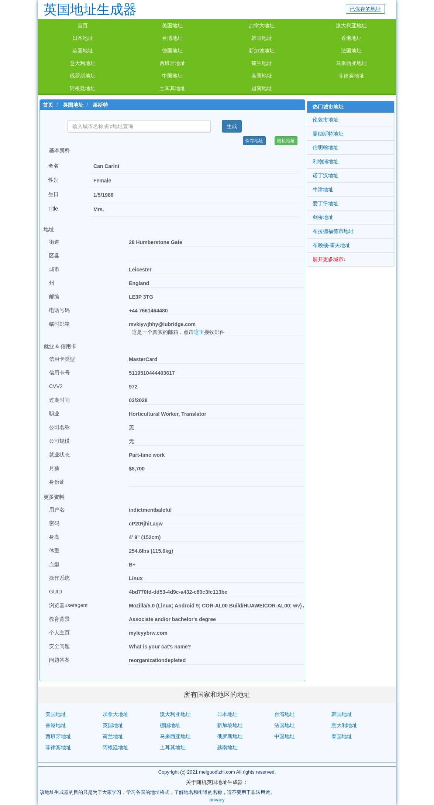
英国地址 (82, 51)
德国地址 (172, 51)
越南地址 (261, 88)
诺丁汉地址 (325, 175)
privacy (216, 799)
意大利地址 (83, 63)
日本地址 (82, 38)
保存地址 (254, 140)
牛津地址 (323, 189)
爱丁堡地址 (325, 203)
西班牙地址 (172, 63)
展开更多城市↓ (329, 259)
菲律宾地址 (351, 76)
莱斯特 (100, 105)
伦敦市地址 (325, 120)
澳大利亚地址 (351, 25)
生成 (232, 126)
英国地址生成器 (90, 9)
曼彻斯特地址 (328, 134)
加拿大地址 (262, 25)
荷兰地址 (261, 63)
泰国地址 (261, 76)
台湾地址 (172, 38)
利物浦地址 (325, 161)
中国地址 (172, 76)
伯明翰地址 (325, 147)
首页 (83, 25)
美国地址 (172, 25)
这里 (199, 332)
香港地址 (351, 38)
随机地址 (286, 140)
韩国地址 (261, 38)
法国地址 (351, 51)
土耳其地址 (172, 88)
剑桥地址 (323, 217)
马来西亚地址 (351, 63)
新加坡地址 (262, 51)
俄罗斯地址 (83, 76)
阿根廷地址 (83, 88)
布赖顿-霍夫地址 (332, 245)
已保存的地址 (365, 9)
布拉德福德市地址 (333, 231)
